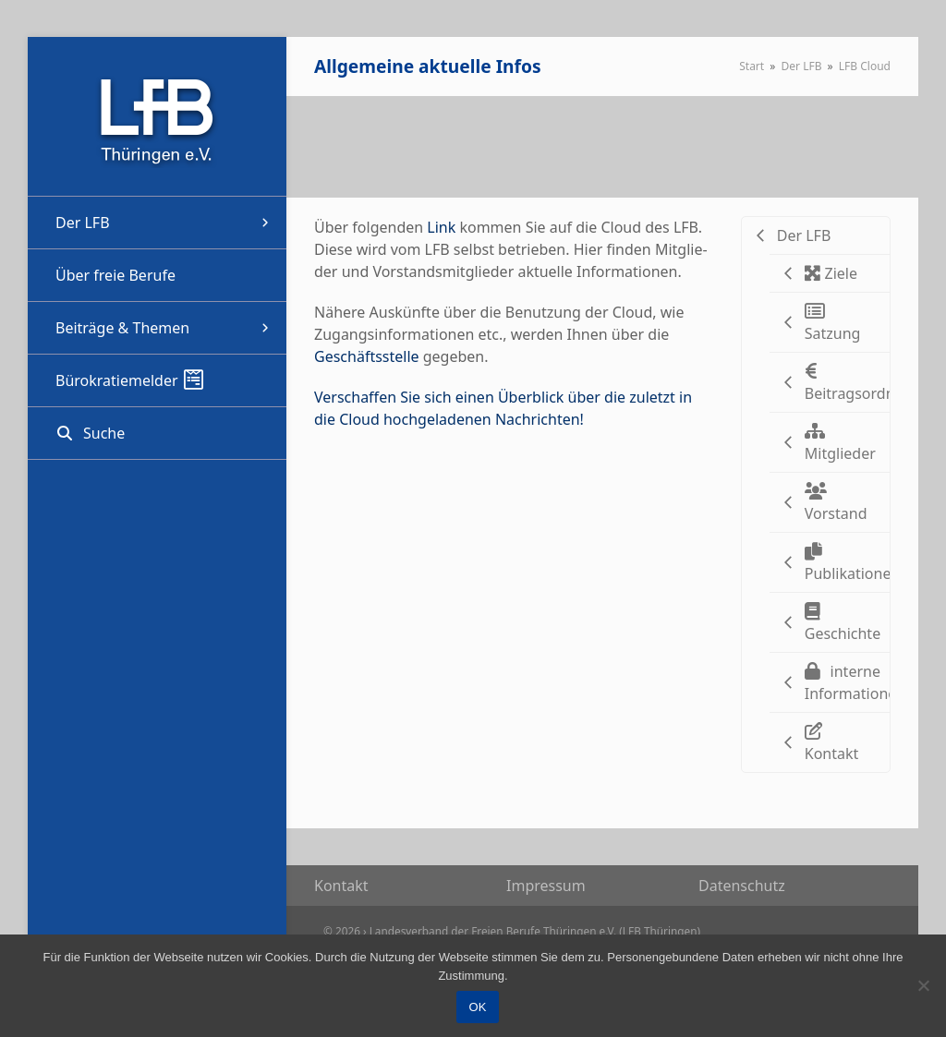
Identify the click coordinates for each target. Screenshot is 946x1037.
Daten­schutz (741, 885)
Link (443, 227)
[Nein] (923, 985)
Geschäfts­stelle (366, 356)
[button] (157, 433)
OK (478, 1007)
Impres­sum (546, 885)
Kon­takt (341, 885)
